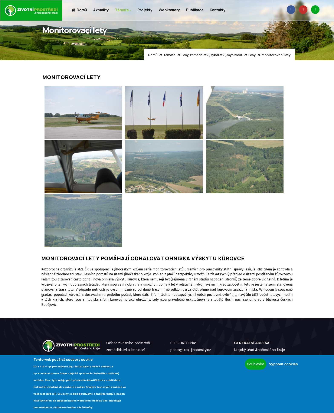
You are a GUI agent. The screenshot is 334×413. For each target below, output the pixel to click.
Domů (79, 9)
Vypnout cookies (283, 364)
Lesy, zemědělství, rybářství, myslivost (211, 55)
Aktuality (101, 9)
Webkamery (169, 9)
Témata (123, 10)
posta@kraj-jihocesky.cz (190, 349)
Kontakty (218, 9)
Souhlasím (255, 364)
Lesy (252, 55)
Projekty (145, 9)
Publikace (195, 9)
